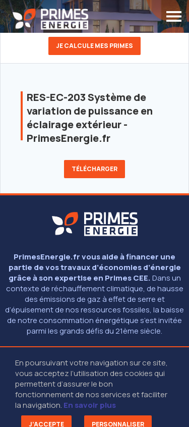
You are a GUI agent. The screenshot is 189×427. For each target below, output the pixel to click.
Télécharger (94, 169)
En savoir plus (90, 405)
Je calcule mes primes (94, 45)
